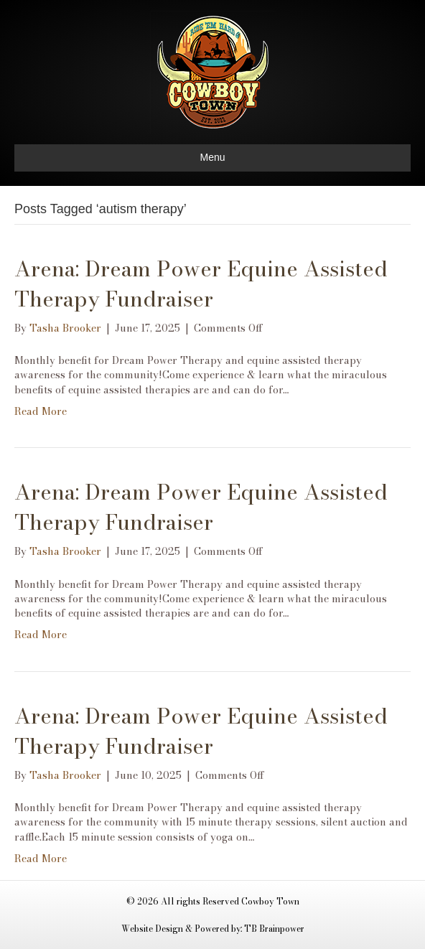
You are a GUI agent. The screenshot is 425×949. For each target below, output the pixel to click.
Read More (40, 411)
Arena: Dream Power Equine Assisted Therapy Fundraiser (201, 283)
